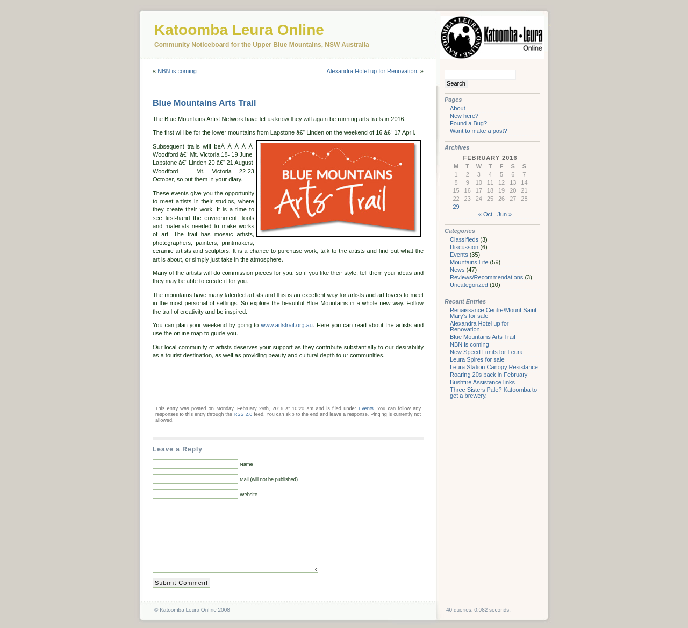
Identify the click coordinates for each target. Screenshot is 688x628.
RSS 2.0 (243, 414)
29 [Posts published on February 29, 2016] (456, 206)
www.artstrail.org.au (287, 325)
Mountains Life (469, 262)
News (457, 269)
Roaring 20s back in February (488, 374)
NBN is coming (177, 71)
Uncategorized (469, 284)
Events (366, 408)
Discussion (464, 247)
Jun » (504, 214)
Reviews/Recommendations (486, 277)
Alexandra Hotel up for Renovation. (373, 71)
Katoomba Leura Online (239, 30)
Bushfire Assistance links (482, 382)
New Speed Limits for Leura (486, 352)
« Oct (485, 214)
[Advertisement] (278, 381)
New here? (464, 115)
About (457, 108)
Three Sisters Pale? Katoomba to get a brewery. (493, 392)
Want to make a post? (478, 131)
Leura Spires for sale (477, 359)
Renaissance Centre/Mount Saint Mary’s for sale (493, 313)
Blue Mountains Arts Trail (204, 103)
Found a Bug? (468, 123)
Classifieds (464, 239)
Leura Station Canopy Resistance (494, 367)
